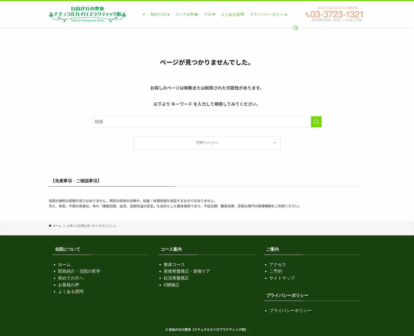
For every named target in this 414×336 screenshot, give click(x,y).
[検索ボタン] (296, 14)
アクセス (277, 264)
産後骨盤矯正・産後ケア (187, 271)
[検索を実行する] (316, 121)
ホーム (64, 264)
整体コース (174, 264)
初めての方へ (70, 278)
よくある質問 (70, 291)
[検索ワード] (207, 121)
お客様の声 (68, 285)
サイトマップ (282, 278)
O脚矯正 (172, 285)
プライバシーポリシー (290, 310)
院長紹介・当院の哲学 (79, 271)
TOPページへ (207, 143)
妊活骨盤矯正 (176, 278)
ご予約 (275, 271)
